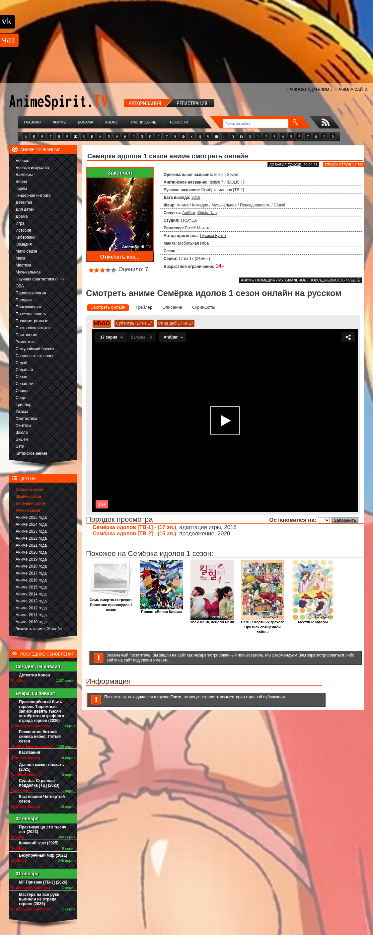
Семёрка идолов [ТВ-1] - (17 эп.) (134, 527)
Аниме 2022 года (31, 538)
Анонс (111, 122)
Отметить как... (120, 257)
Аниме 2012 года (31, 608)
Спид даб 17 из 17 (175, 323)
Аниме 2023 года (31, 531)
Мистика (23, 265)
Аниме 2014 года (31, 594)
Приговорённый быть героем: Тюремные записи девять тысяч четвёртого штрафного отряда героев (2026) (41, 711)
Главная (32, 122)
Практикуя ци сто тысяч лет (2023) (42, 829)
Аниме (59, 122)
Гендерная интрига (33, 195)
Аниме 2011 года (31, 615)
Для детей (25, 209)
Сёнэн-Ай (24, 383)
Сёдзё (21, 362)
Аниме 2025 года (31, 517)
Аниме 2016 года (31, 580)
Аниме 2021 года (31, 545)
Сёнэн (21, 376)
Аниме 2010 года (31, 622)
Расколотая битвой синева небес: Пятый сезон (40, 736)
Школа (22, 432)
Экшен (22, 439)
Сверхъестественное (35, 355)
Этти (20, 446)
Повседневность (31, 314)
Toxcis (294, 165)
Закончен (120, 173)
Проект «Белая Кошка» (161, 610)
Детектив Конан (34, 675)
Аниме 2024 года (31, 524)
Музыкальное (28, 272)
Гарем (21, 188)
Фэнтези (23, 425)
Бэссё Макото (198, 228)
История (23, 230)
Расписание (144, 122)
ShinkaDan (207, 212)
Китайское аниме (31, 453)
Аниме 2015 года (31, 587)
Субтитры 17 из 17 (134, 323)
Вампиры (24, 174)
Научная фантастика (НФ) (40, 279)
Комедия (24, 244)
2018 (195, 197)
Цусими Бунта (213, 235)
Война (21, 181)
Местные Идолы (313, 620)
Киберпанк (25, 237)
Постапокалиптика (33, 328)
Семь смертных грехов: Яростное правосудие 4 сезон (111, 603)
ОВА (20, 286)
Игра (20, 223)
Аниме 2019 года (31, 559)
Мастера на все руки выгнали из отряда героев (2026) (39, 899)
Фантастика (26, 418)
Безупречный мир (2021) (43, 855)
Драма (22, 216)
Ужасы (22, 411)
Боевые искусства (32, 167)
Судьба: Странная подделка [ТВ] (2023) (39, 783)
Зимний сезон (28, 496)
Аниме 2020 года (31, 552)
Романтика (26, 342)
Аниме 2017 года (31, 573)
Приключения (28, 307)
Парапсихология (31, 293)
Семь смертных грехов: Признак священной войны (262, 625)
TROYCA (189, 220)
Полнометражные (32, 321)
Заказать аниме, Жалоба (39, 629)
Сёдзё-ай (24, 369)
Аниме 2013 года (31, 601)
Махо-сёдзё (26, 251)
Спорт (21, 397)
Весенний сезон (30, 503)
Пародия (24, 300)
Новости (179, 122)
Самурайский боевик (35, 349)
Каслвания (29, 752)
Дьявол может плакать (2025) (41, 767)
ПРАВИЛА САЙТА (351, 89)
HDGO (102, 323)
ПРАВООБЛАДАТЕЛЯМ (307, 89)
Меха (20, 258)
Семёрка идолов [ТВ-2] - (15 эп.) (134, 533)
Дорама (85, 122)
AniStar (188, 212)
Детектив (24, 202)
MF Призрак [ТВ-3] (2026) (43, 882)
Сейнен (23, 390)
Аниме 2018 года (31, 566)
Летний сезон (28, 510)
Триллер (23, 404)
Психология (26, 335)
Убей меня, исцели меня (212, 620)
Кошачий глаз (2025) (38, 843)
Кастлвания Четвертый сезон (42, 799)
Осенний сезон (29, 489)
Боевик (22, 160)
